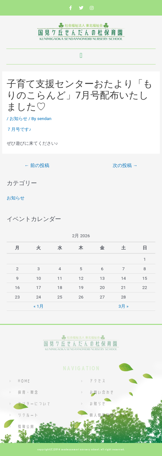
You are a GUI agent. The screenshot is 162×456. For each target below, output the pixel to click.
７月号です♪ (19, 129)
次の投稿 (125, 165)
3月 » (123, 306)
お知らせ (18, 118)
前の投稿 (37, 165)
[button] (81, 55)
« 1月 (38, 306)
